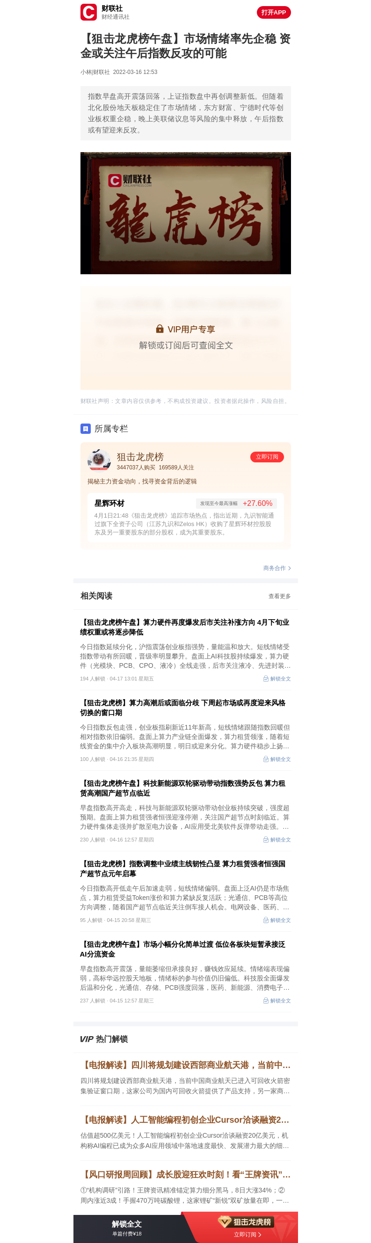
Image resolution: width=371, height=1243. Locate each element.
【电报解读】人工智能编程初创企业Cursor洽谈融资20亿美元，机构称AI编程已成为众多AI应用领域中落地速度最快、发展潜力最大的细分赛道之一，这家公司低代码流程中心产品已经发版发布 (185, 1120)
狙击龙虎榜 (140, 457)
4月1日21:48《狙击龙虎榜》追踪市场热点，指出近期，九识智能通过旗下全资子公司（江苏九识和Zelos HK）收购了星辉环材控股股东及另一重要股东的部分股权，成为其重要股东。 (185, 524)
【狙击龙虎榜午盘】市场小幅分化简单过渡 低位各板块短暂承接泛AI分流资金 (182, 949)
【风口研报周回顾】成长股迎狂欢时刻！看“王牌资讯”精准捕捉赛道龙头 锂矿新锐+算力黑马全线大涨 (185, 1174)
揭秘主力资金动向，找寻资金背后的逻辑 (142, 481)
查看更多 (280, 596)
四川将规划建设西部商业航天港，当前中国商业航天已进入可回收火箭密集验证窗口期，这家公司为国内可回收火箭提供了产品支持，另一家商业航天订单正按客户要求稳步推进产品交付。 (185, 1086)
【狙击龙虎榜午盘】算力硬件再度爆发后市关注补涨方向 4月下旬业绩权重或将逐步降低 (185, 627)
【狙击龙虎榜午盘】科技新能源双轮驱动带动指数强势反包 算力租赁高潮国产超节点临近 (182, 788)
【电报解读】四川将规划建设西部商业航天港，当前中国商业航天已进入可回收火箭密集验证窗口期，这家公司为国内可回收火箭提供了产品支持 (185, 1065)
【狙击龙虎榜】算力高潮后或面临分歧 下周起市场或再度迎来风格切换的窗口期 (182, 708)
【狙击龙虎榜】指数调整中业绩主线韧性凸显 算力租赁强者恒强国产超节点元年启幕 (182, 868)
